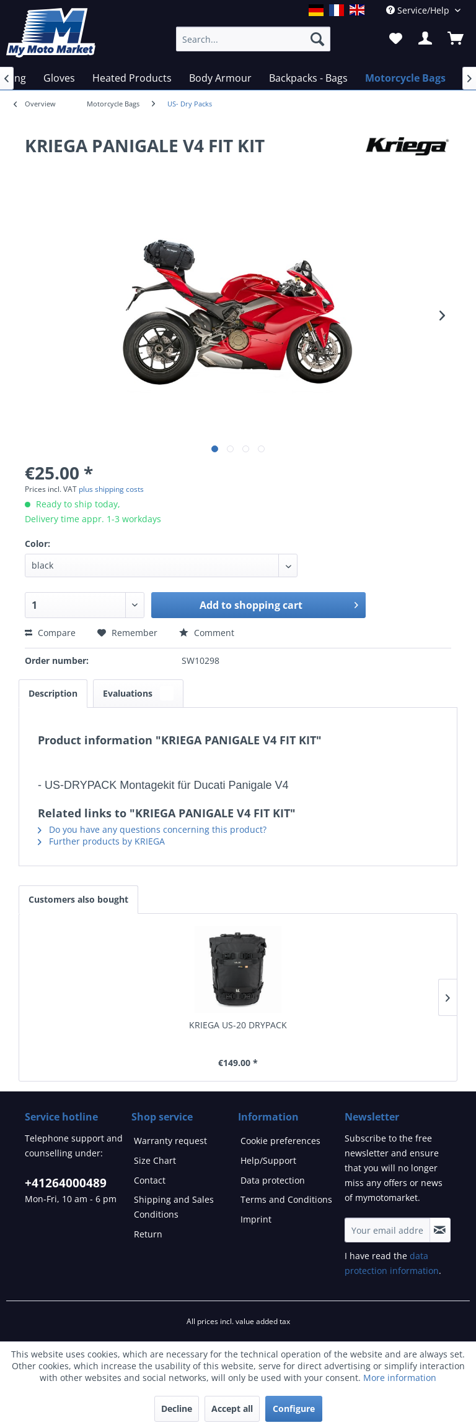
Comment (206, 633)
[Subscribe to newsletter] (440, 1230)
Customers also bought (78, 899)
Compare (50, 633)
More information (399, 1377)
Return (148, 1234)
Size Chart (155, 1160)
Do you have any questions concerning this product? (152, 829)
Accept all (232, 1408)
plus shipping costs (111, 489)
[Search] (317, 39)
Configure (294, 1408)
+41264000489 (66, 1183)
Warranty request (170, 1140)
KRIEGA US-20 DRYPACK (238, 1025)
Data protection (272, 1180)
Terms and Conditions (286, 1199)
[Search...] (253, 39)
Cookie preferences (280, 1140)
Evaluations (138, 693)
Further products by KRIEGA (101, 841)
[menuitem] (113, 104)
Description (53, 693)
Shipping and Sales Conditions (174, 1207)
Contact (149, 1180)
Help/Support (268, 1160)
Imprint (255, 1219)
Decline (176, 1408)
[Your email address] (387, 1230)
